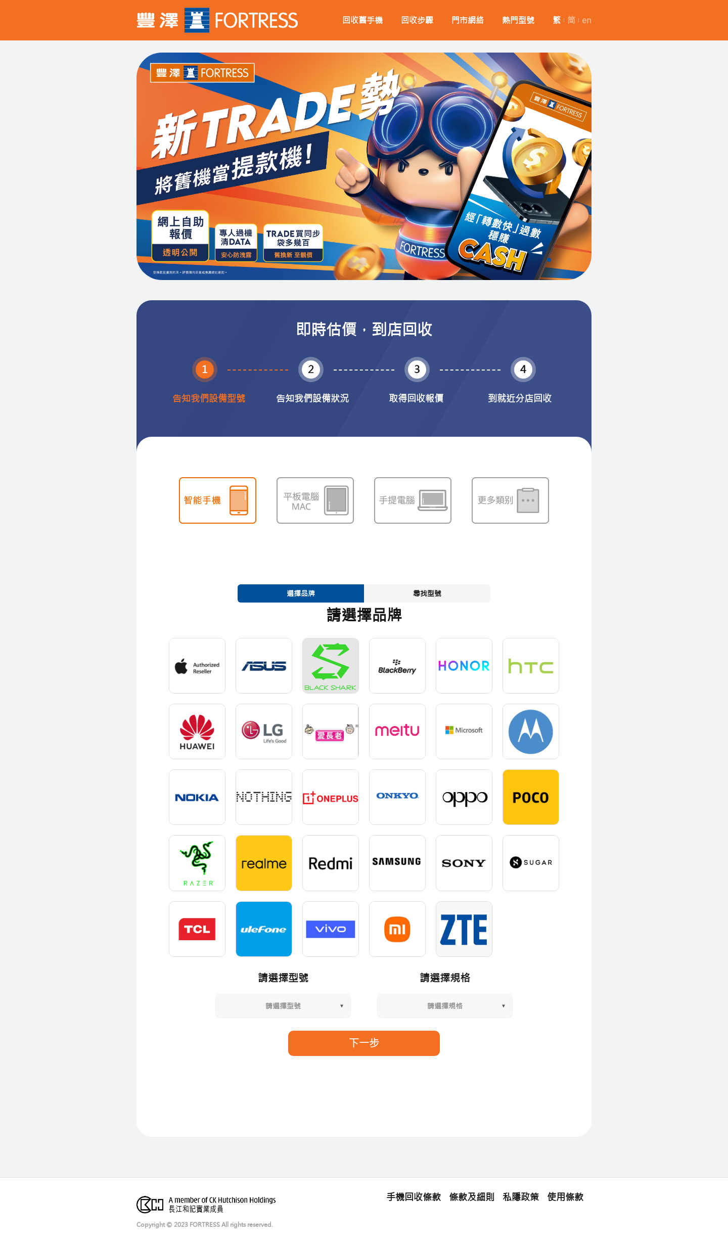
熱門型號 (518, 20)
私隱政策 (521, 1197)
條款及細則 (471, 1197)
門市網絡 (467, 20)
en (587, 20)
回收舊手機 (362, 20)
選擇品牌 (301, 593)
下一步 (364, 1043)
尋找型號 (427, 593)
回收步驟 (417, 20)
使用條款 (565, 1197)
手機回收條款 (413, 1197)
